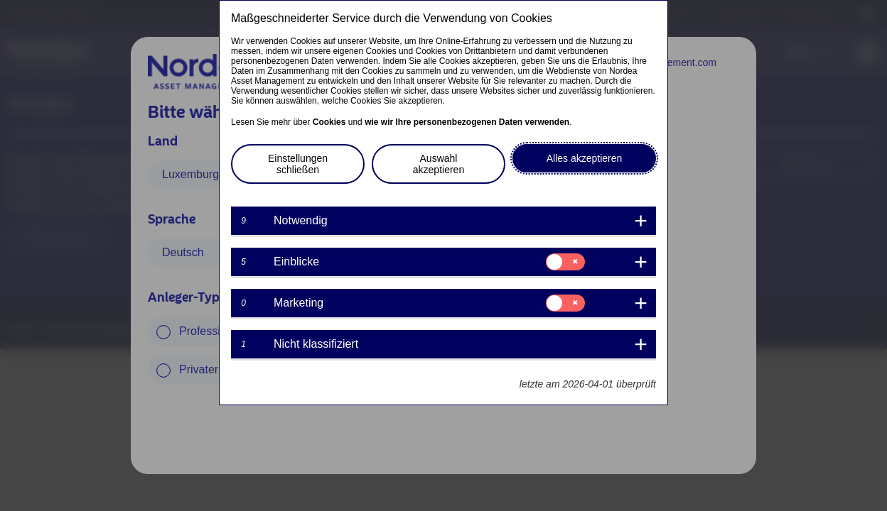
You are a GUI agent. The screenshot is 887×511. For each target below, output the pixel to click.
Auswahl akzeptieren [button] (438, 164)
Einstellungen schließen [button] (298, 164)
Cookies (329, 122)
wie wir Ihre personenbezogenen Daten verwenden (467, 122)
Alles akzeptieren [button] (585, 158)
